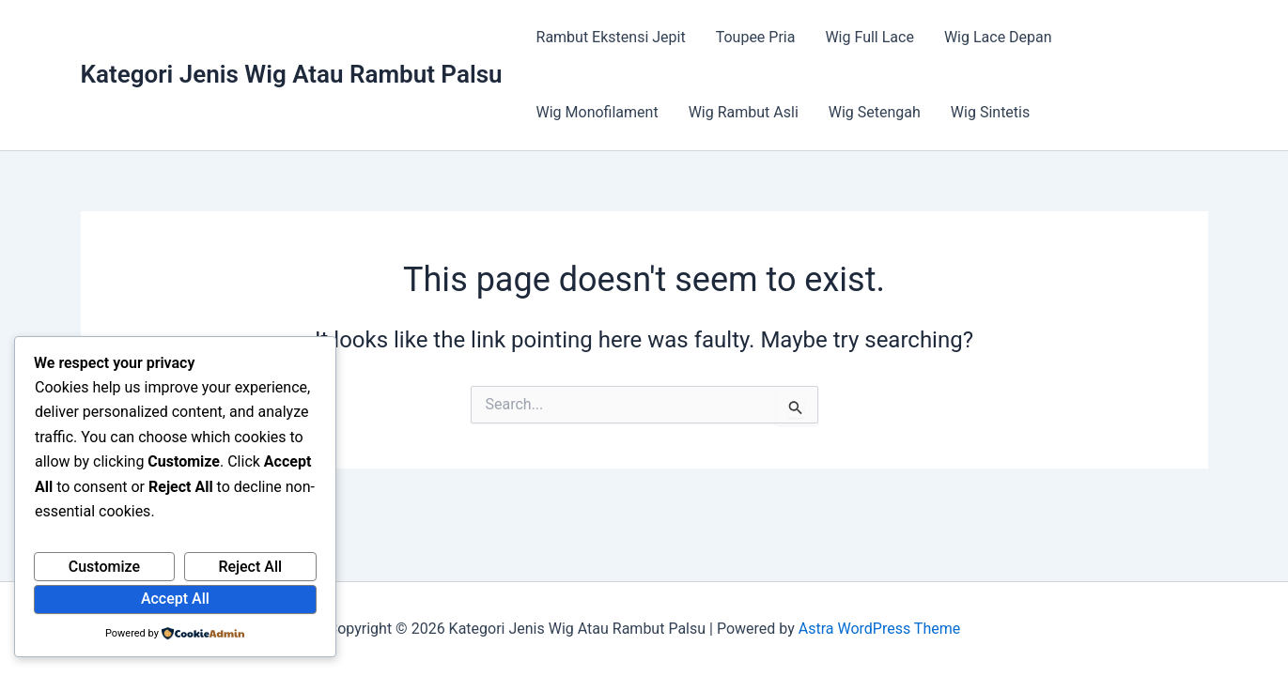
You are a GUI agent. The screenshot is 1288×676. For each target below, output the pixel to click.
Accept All (175, 598)
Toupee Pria (756, 37)
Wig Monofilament (597, 112)
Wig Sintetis (990, 112)
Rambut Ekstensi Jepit (611, 37)
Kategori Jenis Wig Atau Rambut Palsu (292, 74)
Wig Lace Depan (998, 37)
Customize (104, 567)
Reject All (250, 567)
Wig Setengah (875, 112)
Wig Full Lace (869, 37)
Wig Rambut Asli (744, 112)
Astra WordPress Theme (879, 629)
